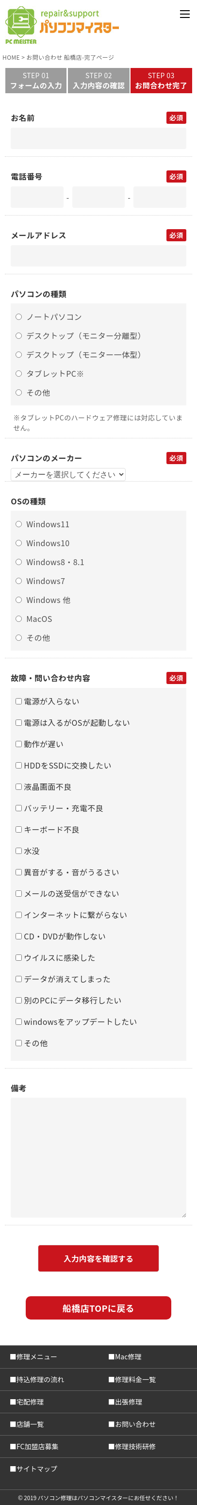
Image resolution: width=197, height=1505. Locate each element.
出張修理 (128, 1401)
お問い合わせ (135, 1424)
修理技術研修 (135, 1446)
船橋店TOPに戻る (98, 1308)
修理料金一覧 (135, 1379)
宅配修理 (30, 1401)
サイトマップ (36, 1468)
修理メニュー (36, 1356)
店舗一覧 (30, 1424)
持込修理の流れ (40, 1379)
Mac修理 (128, 1356)
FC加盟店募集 (37, 1446)
